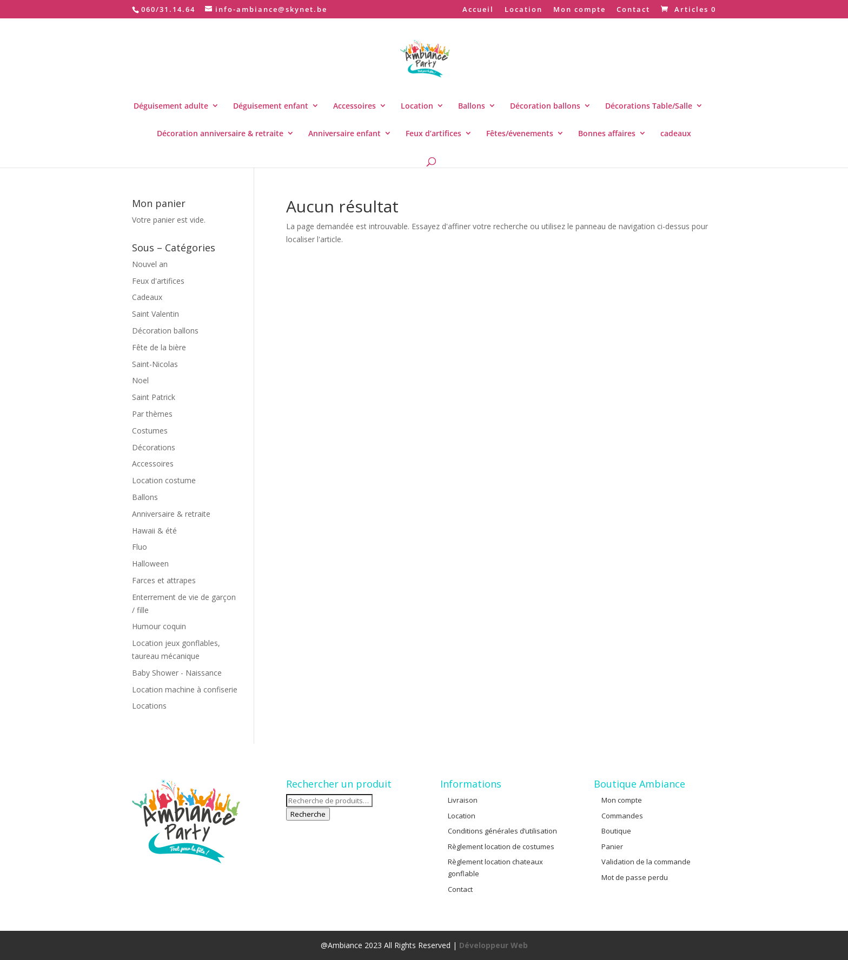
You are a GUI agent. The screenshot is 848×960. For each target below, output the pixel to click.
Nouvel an (150, 264)
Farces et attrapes (164, 580)
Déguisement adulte (171, 106)
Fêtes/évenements (519, 133)
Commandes (622, 816)
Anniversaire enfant (344, 133)
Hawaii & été (154, 530)
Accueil (478, 10)
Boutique (616, 831)
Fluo (139, 547)
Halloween (150, 563)
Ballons (471, 106)
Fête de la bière (159, 347)
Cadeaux (147, 297)
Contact (633, 10)
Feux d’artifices (433, 133)
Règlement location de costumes (501, 846)
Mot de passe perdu (634, 877)
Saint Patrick (153, 397)
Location (523, 10)
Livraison (463, 800)
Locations (149, 706)
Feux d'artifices (158, 281)
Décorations (153, 447)
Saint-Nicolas (155, 364)
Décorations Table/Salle (648, 106)
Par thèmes (152, 414)
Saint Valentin (155, 314)
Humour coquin (159, 626)
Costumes (150, 430)
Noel (140, 380)
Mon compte (579, 10)
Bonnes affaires (606, 133)
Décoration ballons (545, 106)
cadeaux (675, 133)
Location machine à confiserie (184, 689)
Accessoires (354, 106)
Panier (612, 846)
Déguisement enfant (270, 106)
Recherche (308, 814)
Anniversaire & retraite (171, 514)
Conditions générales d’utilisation (502, 831)
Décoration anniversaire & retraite (220, 133)
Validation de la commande (646, 861)
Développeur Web (493, 945)
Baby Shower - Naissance (177, 673)
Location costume (164, 480)
